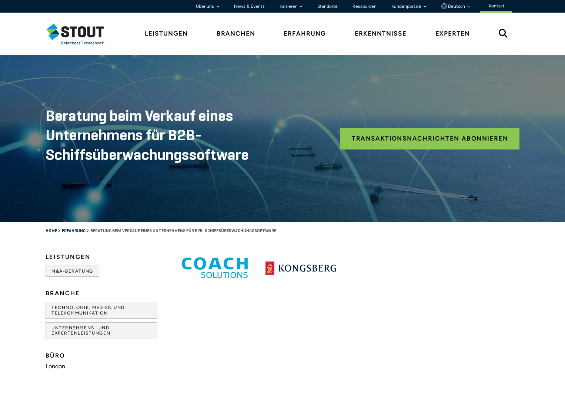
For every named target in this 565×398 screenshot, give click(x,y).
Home (52, 231)
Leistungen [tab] (166, 33)
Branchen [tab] (236, 33)
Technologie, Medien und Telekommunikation (88, 310)
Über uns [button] (205, 6)
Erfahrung (74, 231)
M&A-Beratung (72, 271)
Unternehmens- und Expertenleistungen (80, 330)
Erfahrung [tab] (305, 33)
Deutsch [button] (453, 6)
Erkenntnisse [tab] (381, 33)
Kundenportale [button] (406, 6)
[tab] (81, 34)
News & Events (249, 6)
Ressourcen (364, 6)
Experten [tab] (452, 33)
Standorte (327, 6)
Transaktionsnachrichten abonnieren (430, 138)
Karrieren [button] (289, 6)
